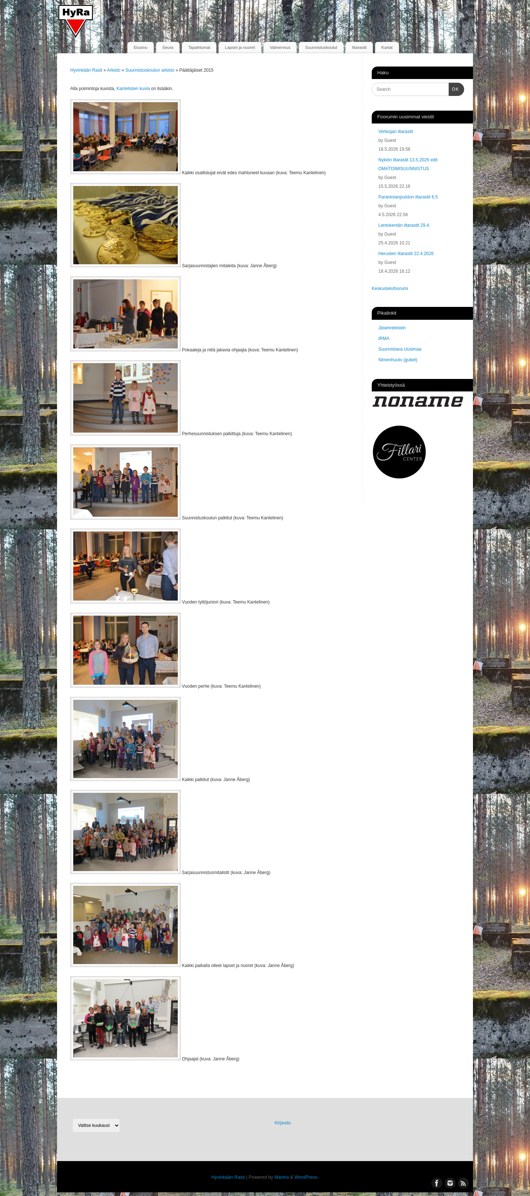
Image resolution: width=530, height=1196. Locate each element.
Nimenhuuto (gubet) (397, 359)
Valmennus (280, 47)
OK (454, 88)
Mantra (282, 1177)
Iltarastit (359, 47)
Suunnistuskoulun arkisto (150, 70)
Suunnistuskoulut (321, 47)
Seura (167, 47)
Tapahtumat (199, 47)
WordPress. (306, 1177)
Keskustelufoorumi (390, 288)
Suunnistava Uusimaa (399, 349)
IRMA (383, 338)
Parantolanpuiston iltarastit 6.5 (408, 197)
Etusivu (140, 47)
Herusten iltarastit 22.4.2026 (406, 253)
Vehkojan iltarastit (395, 131)
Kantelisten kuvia (133, 88)
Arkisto (114, 70)
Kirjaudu (283, 1122)
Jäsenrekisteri (392, 327)
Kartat (386, 47)
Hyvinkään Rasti (86, 70)
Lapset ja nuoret (240, 47)
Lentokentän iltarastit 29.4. (404, 225)
